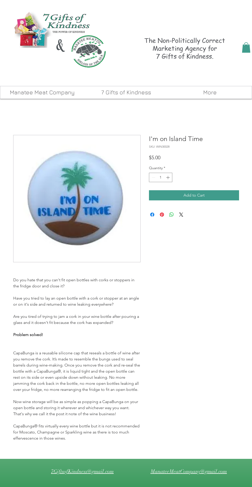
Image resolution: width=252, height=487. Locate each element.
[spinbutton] (160, 177)
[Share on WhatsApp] (172, 215)
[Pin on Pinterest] (162, 215)
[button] (246, 47)
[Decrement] (153, 177)
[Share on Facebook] (152, 215)
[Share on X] (181, 215)
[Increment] (168, 177)
